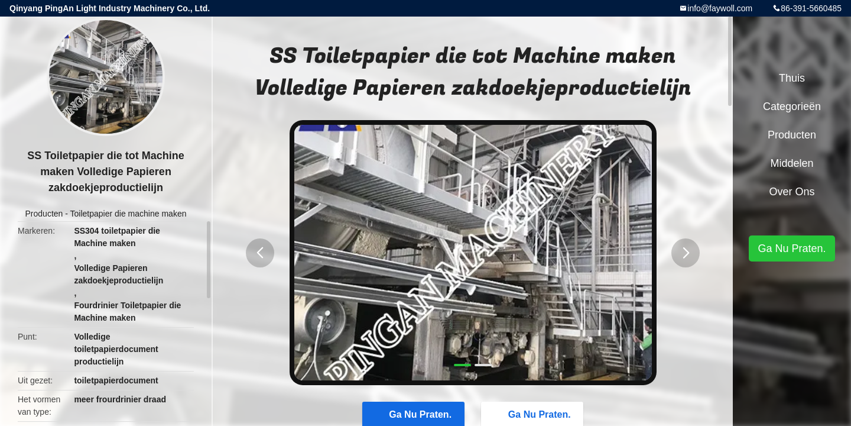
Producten (44, 213)
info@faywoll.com (719, 8)
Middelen (791, 163)
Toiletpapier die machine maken (128, 213)
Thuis (792, 78)
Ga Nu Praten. (792, 248)
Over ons (791, 192)
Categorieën (792, 106)
